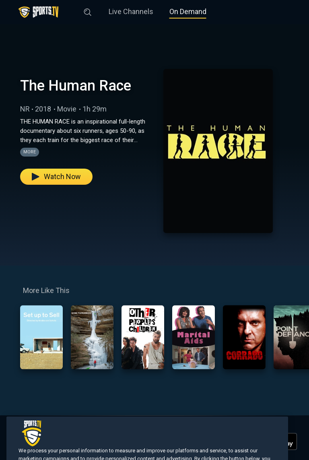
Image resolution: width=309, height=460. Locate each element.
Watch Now (56, 176)
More (29, 152)
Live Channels (131, 11)
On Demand (187, 11)
